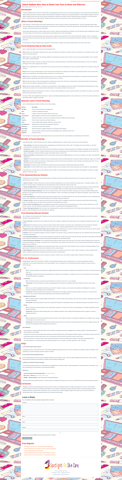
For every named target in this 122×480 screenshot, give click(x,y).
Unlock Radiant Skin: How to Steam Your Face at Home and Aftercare (40, 448)
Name (23, 416)
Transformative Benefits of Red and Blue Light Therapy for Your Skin (39, 452)
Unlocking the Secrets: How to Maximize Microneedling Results (85, 1)
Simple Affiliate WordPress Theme (66, 478)
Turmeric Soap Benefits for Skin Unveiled (31, 1)
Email (23, 422)
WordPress (56, 478)
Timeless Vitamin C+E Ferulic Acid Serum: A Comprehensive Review (40, 454)
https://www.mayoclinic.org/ (42, 375)
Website (24, 427)
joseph (40, 6)
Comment (24, 402)
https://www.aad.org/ (50, 373)
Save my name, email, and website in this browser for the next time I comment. (39, 435)
